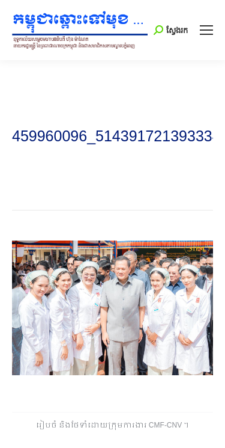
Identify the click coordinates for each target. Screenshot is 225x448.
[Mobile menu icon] (206, 30)
